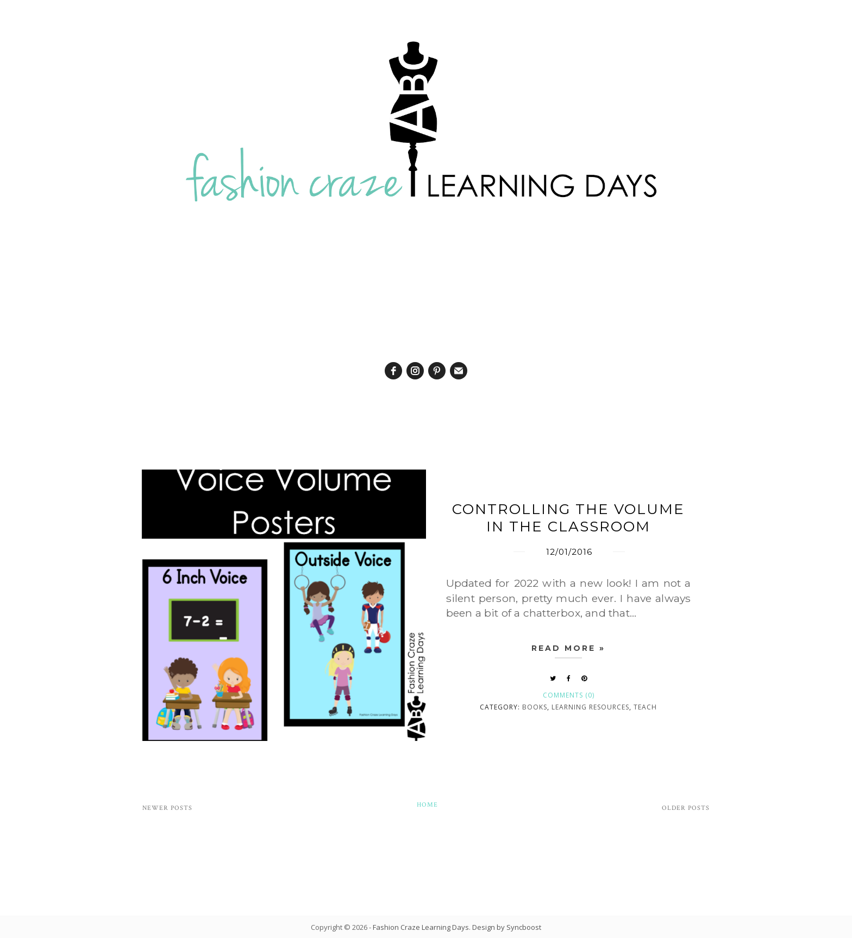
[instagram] (415, 370)
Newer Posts (167, 808)
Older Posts (686, 808)
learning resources (590, 707)
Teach (645, 707)
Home (427, 805)
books (534, 707)
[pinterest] (437, 370)
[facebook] (393, 370)
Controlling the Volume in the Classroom (568, 517)
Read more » (568, 648)
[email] (458, 370)
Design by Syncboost (506, 927)
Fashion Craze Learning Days (421, 927)
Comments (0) (568, 695)
